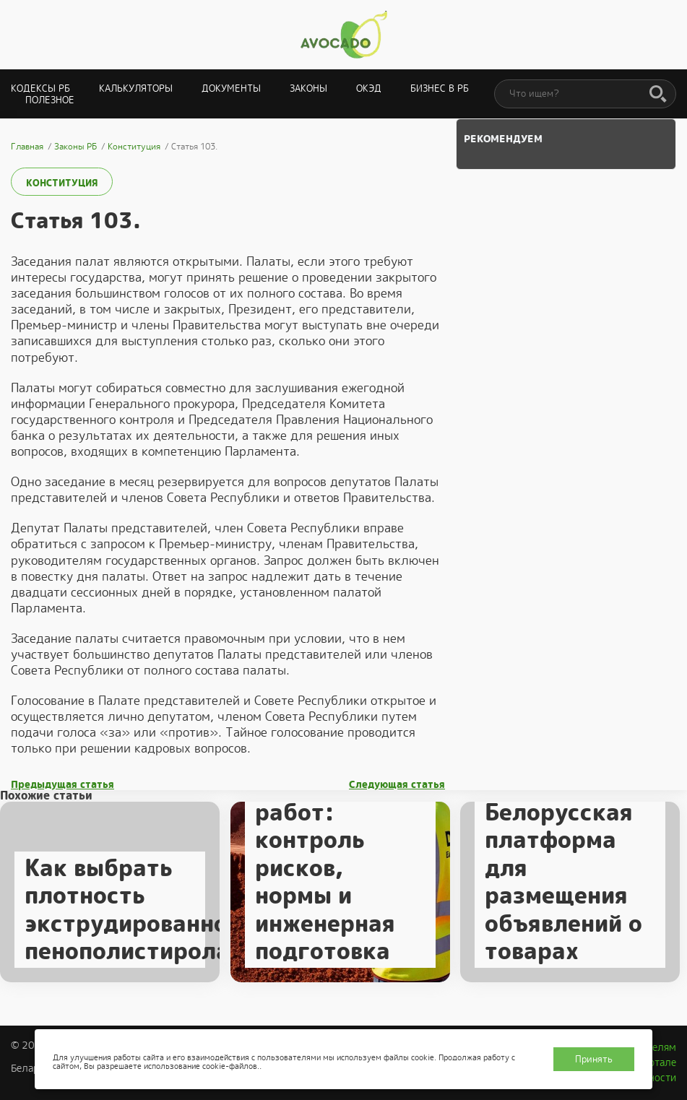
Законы (308, 88)
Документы (231, 88)
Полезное (49, 100)
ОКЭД (368, 88)
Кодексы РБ (40, 88)
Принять (594, 1059)
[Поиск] (658, 94)
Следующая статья (397, 785)
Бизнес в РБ (439, 88)
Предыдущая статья (62, 785)
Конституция (62, 183)
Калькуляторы (136, 88)
